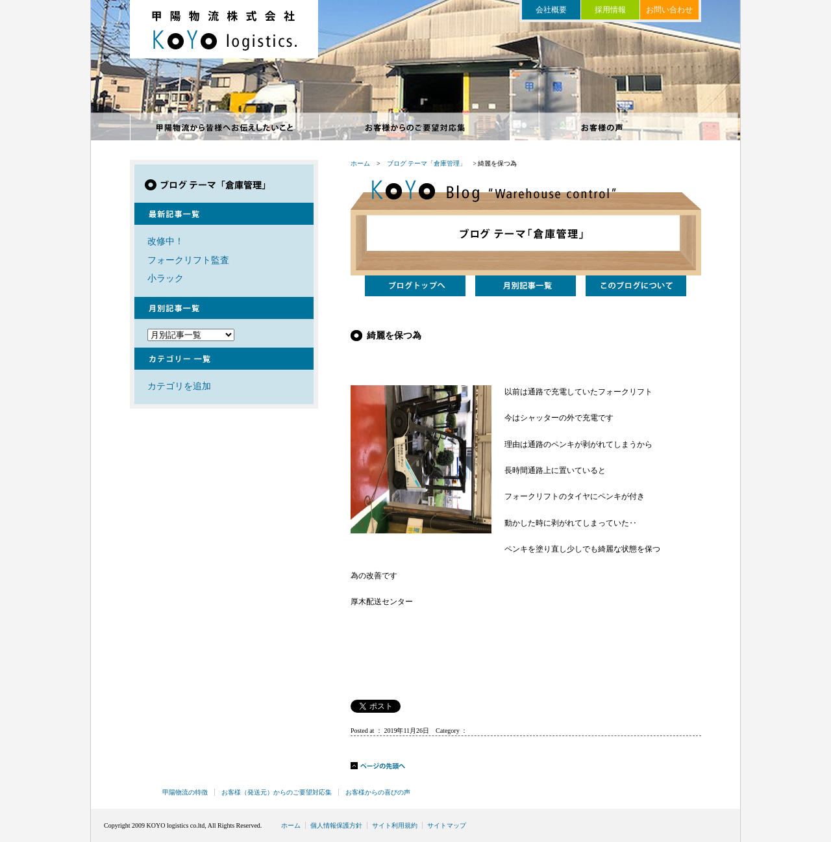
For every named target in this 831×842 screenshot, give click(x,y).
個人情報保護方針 (336, 825)
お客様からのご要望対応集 (415, 127)
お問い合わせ (669, 9)
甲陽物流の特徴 (225, 127)
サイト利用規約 (394, 825)
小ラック (165, 278)
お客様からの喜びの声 (605, 127)
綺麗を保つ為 (394, 335)
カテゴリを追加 (179, 386)
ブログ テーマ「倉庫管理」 (427, 163)
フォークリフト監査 (188, 260)
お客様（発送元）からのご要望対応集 (276, 792)
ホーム (360, 163)
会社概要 (551, 9)
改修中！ (165, 241)
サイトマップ (446, 825)
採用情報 (610, 9)
